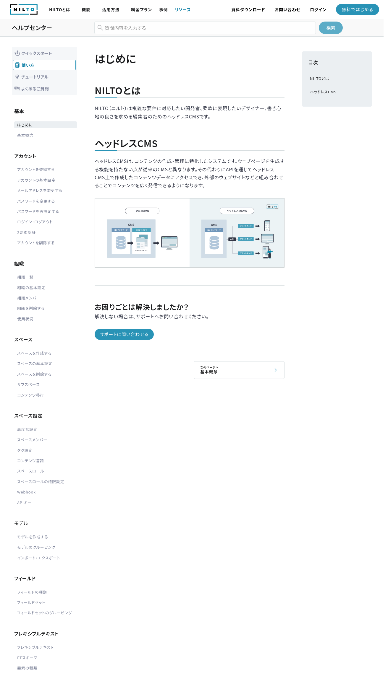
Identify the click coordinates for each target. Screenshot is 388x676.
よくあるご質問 (31, 89)
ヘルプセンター (32, 27)
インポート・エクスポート (38, 558)
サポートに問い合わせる (124, 334)
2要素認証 (26, 232)
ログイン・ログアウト (35, 221)
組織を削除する (31, 308)
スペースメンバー (32, 439)
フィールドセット (31, 602)
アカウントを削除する (36, 242)
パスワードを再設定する (38, 211)
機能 (86, 9)
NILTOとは (59, 9)
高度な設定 (27, 429)
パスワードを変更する (36, 201)
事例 (163, 9)
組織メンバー (29, 298)
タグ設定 (25, 450)
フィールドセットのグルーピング (44, 612)
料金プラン (141, 9)
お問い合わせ (287, 9)
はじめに (25, 125)
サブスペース (28, 384)
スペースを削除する (34, 374)
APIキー (24, 502)
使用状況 (25, 319)
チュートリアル (31, 77)
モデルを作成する (32, 537)
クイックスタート (33, 53)
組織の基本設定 (31, 287)
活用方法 (110, 9)
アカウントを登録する (36, 169)
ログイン (318, 9)
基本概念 (25, 135)
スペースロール (30, 471)
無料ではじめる (357, 9)
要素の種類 (27, 668)
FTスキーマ (27, 657)
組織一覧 (25, 277)
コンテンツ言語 (30, 460)
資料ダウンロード (248, 9)
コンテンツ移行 (30, 395)
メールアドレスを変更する (39, 190)
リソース (183, 9)
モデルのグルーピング (36, 547)
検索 (330, 28)
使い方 (24, 65)
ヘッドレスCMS (323, 92)
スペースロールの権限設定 (40, 481)
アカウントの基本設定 (36, 180)
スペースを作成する (34, 353)
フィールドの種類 (32, 592)
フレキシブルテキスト (35, 647)
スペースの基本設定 (35, 363)
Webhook (26, 492)
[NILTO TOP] (23, 12)
